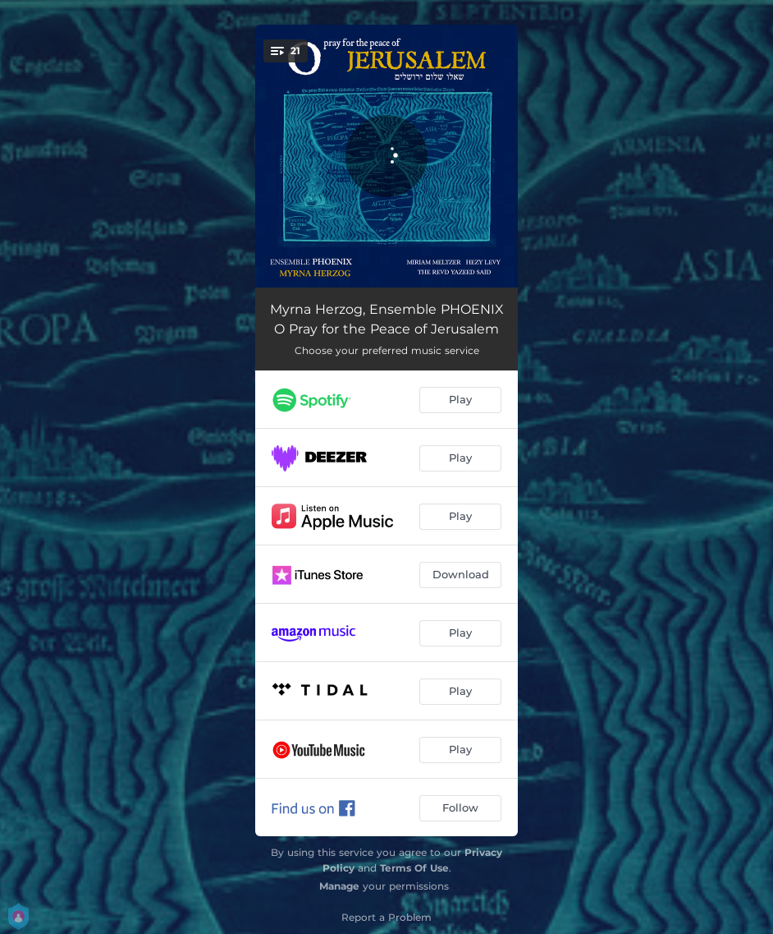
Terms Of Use (414, 868)
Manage (339, 886)
